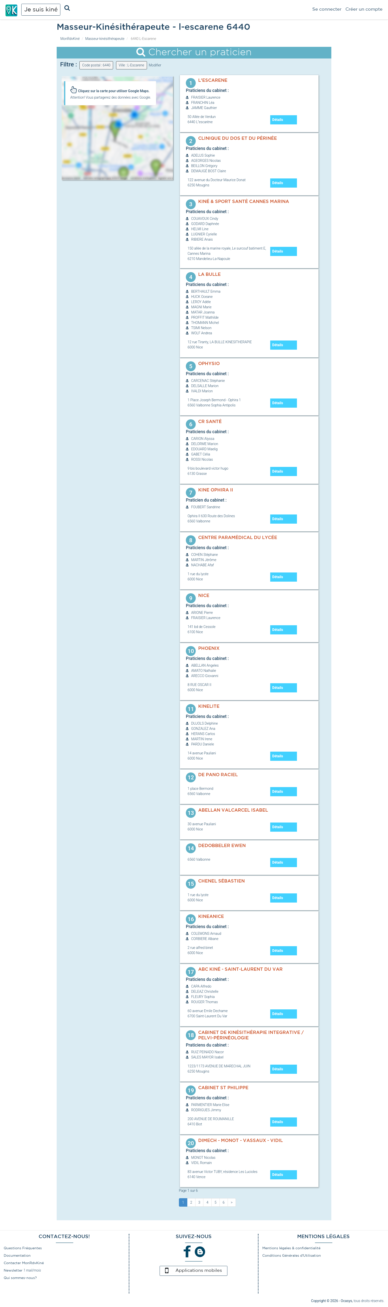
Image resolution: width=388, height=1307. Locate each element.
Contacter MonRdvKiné (24, 1263)
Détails (277, 120)
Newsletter (13, 1270)
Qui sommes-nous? (20, 1278)
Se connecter (326, 9)
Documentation (17, 1255)
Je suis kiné (41, 9)
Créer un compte (364, 9)
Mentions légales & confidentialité (291, 1248)
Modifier (155, 65)
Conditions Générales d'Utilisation (291, 1255)
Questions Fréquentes (23, 1248)
